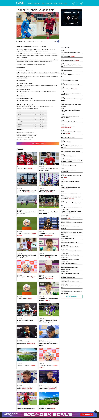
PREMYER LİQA (22, 41)
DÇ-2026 (60, 3)
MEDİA (55, 3)
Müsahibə (30, 3)
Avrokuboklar (37, 3)
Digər (65, 3)
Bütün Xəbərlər (71, 296)
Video (43, 3)
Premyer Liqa (49, 3)
